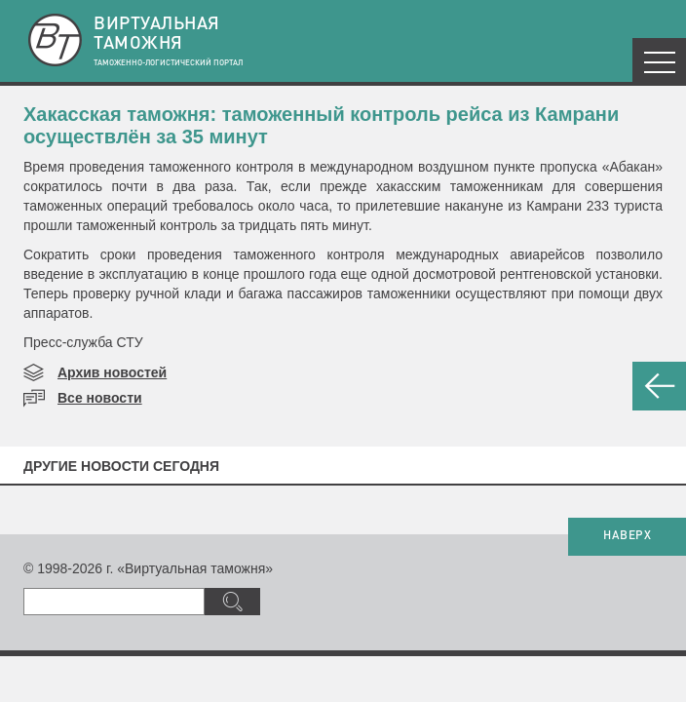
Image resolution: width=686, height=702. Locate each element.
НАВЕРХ (627, 536)
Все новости (99, 398)
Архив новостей (112, 372)
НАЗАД (659, 386)
